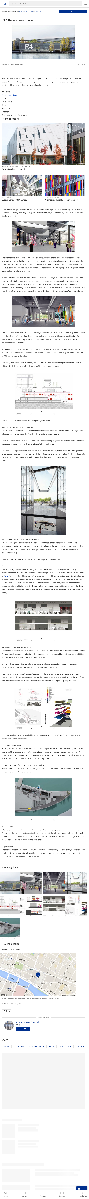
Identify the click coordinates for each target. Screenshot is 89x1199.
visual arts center (65, 1046)
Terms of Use (22, 11)
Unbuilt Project (19, 1046)
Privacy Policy (29, 11)
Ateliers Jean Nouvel (10, 95)
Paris (6, 576)
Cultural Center (81, 1046)
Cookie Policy (38, 11)
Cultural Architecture (36, 1046)
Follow (23, 1029)
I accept (73, 11)
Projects (7, 1046)
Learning (51, 1046)
